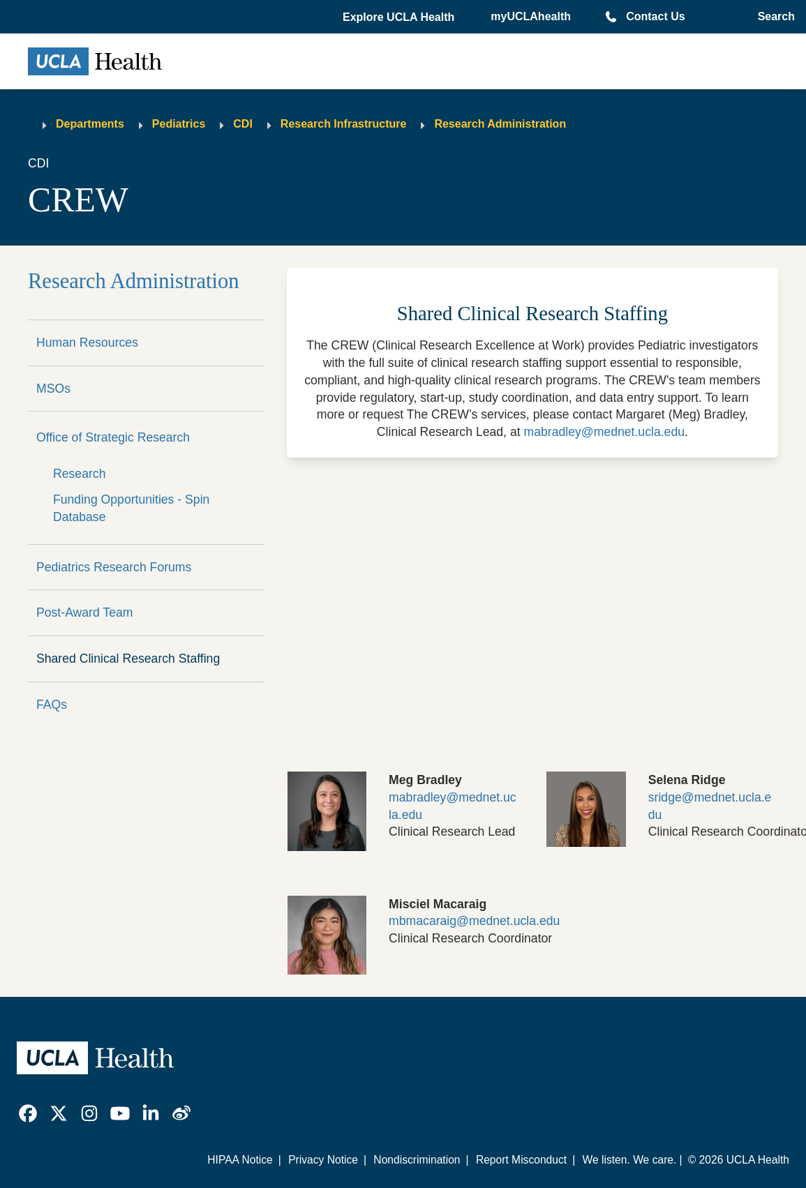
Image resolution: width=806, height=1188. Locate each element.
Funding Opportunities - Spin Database (131, 508)
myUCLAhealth (531, 16)
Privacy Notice (323, 1160)
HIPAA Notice (240, 1160)
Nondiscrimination (416, 1160)
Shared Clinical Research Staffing (128, 659)
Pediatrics (178, 124)
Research (79, 474)
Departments (90, 124)
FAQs (51, 705)
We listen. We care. (629, 1160)
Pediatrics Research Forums (113, 567)
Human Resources (87, 342)
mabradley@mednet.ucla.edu (604, 432)
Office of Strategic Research (113, 437)
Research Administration (500, 124)
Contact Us (655, 16)
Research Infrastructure (344, 124)
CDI (243, 124)
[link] (28, 1113)
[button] (400, 17)
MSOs (53, 389)
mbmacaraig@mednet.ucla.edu (474, 921)
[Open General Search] (773, 17)
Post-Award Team (84, 612)
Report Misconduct (521, 1160)
